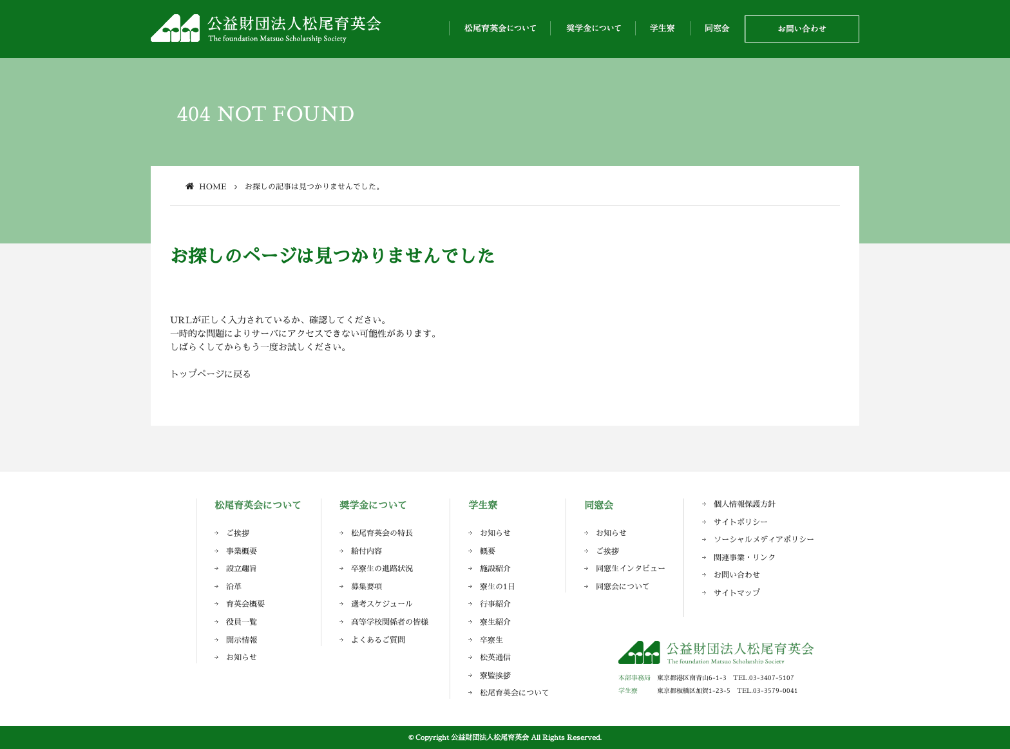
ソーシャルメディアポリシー (764, 539)
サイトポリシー (741, 522)
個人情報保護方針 (745, 503)
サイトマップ (737, 592)
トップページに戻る (210, 374)
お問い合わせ (737, 574)
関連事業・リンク (745, 557)
